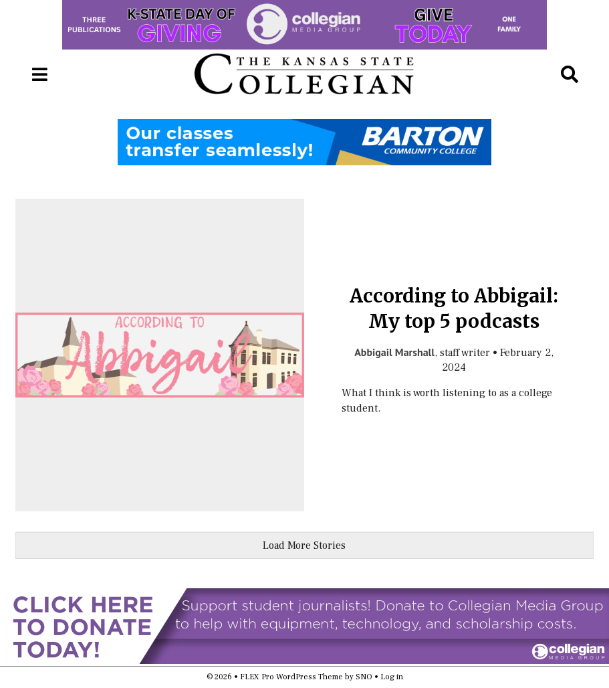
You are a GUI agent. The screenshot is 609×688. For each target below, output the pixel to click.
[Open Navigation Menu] (39, 75)
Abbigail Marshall (394, 352)
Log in (391, 677)
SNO (364, 677)
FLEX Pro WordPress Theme (291, 677)
